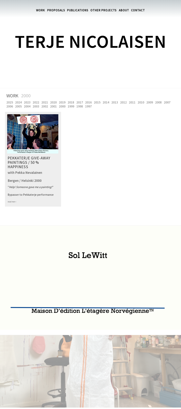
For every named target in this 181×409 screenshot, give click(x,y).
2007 (168, 102)
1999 (72, 106)
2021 (45, 102)
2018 (72, 102)
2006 (10, 106)
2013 (115, 102)
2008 (159, 102)
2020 (54, 102)
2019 (63, 102)
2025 (10, 102)
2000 (63, 106)
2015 (98, 102)
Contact (140, 10)
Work (38, 10)
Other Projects (104, 10)
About (125, 10)
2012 (124, 102)
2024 (19, 102)
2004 (28, 106)
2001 (54, 106)
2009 (150, 102)
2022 (37, 102)
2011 (133, 102)
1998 (80, 106)
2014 (107, 102)
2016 (89, 102)
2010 (142, 102)
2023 (28, 102)
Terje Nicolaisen (90, 41)
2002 (45, 106)
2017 (80, 102)
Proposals (54, 10)
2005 (19, 106)
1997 (89, 106)
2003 (37, 106)
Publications (76, 10)
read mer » (12, 202)
